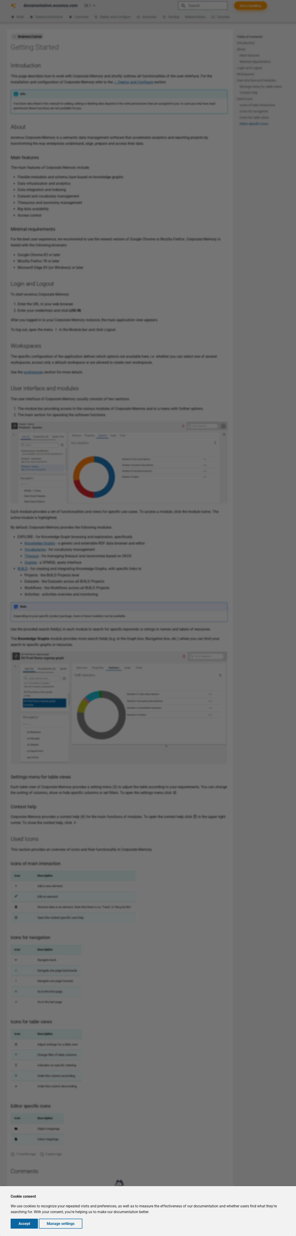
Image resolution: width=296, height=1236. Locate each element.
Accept (24, 1223)
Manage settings (60, 1223)
